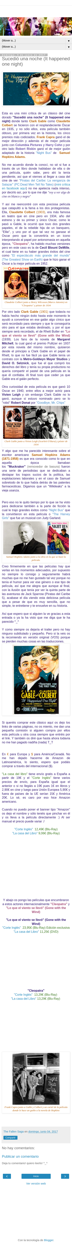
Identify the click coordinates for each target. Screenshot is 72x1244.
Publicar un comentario (20, 1156)
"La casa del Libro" (25, 833)
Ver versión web (36, 1183)
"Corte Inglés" (24, 829)
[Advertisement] (36, 10)
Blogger (48, 1240)
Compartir (10, 1137)
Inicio (36, 1176)
